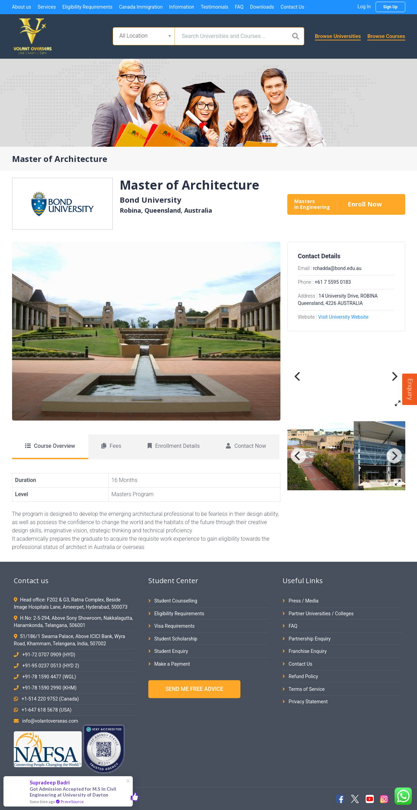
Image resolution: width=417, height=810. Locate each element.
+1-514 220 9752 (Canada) (50, 699)
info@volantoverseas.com (50, 721)
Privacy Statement (305, 701)
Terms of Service (303, 689)
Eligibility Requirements (87, 7)
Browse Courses (386, 36)
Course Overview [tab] (50, 446)
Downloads (262, 7)
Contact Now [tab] (246, 446)
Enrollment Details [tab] (174, 446)
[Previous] (298, 376)
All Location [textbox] (133, 35)
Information (181, 7)
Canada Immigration (140, 7)
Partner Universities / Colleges (318, 613)
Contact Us (292, 7)
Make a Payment (169, 664)
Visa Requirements (171, 626)
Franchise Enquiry (304, 651)
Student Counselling (172, 601)
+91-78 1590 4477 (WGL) (49, 676)
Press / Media (300, 601)
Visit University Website (343, 317)
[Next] (394, 376)
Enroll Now (365, 204)
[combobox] (144, 36)
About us (21, 7)
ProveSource (72, 801)
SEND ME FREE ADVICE (195, 689)
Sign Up (390, 6)
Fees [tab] (111, 446)
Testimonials (214, 7)
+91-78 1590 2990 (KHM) (49, 688)
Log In (363, 6)
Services (47, 7)
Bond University (150, 199)
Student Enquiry (168, 651)
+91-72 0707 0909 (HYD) (48, 654)
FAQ (239, 7)
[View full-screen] (398, 403)
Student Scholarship (173, 639)
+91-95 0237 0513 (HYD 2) (50, 665)
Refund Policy (300, 676)
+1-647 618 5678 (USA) (46, 710)
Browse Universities (338, 36)
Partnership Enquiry (306, 639)
